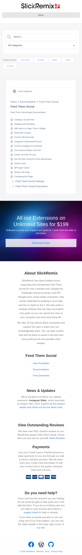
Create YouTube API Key (25, 155)
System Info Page (22, 172)
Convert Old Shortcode (24, 137)
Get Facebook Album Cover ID (27, 150)
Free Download (41, 375)
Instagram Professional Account (28, 141)
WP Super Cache (21, 168)
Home (14, 102)
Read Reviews (57, 438)
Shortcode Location (22, 133)
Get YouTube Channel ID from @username (33, 159)
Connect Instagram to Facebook (28, 146)
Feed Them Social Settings (30, 181)
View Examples (41, 363)
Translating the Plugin (23, 176)
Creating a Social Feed (24, 120)
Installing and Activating (24, 124)
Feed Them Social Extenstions (32, 186)
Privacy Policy (57, 551)
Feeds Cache (20, 163)
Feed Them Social (49, 102)
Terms (47, 551)
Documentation (28, 102)
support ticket (31, 512)
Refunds (39, 551)
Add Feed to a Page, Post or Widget (30, 128)
